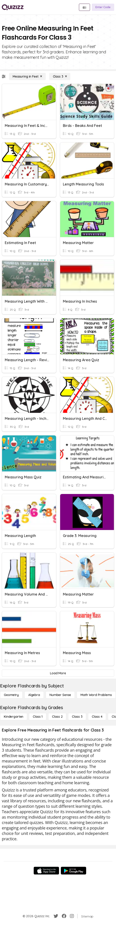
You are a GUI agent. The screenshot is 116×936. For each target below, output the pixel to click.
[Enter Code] (103, 7)
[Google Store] (73, 870)
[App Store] (46, 870)
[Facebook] (64, 916)
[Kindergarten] (13, 716)
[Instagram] (72, 916)
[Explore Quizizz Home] (13, 7)
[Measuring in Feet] (27, 76)
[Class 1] (37, 716)
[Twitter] (56, 916)
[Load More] (58, 673)
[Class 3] (60, 76)
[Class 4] (97, 716)
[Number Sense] (60, 694)
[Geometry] (11, 694)
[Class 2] (57, 716)
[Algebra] (34, 694)
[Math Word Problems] (96, 694)
